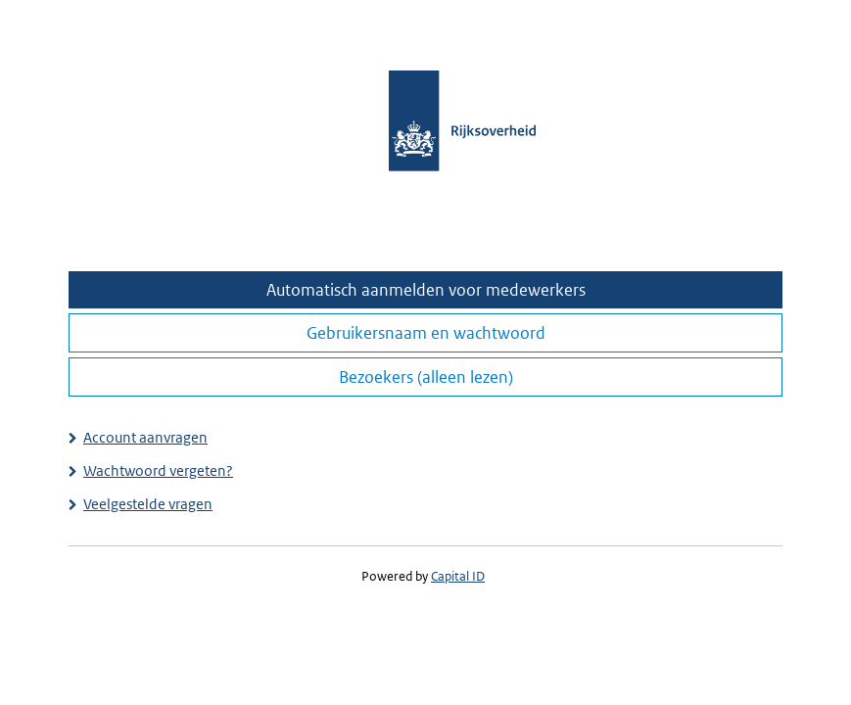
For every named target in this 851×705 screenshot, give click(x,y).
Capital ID (458, 576)
